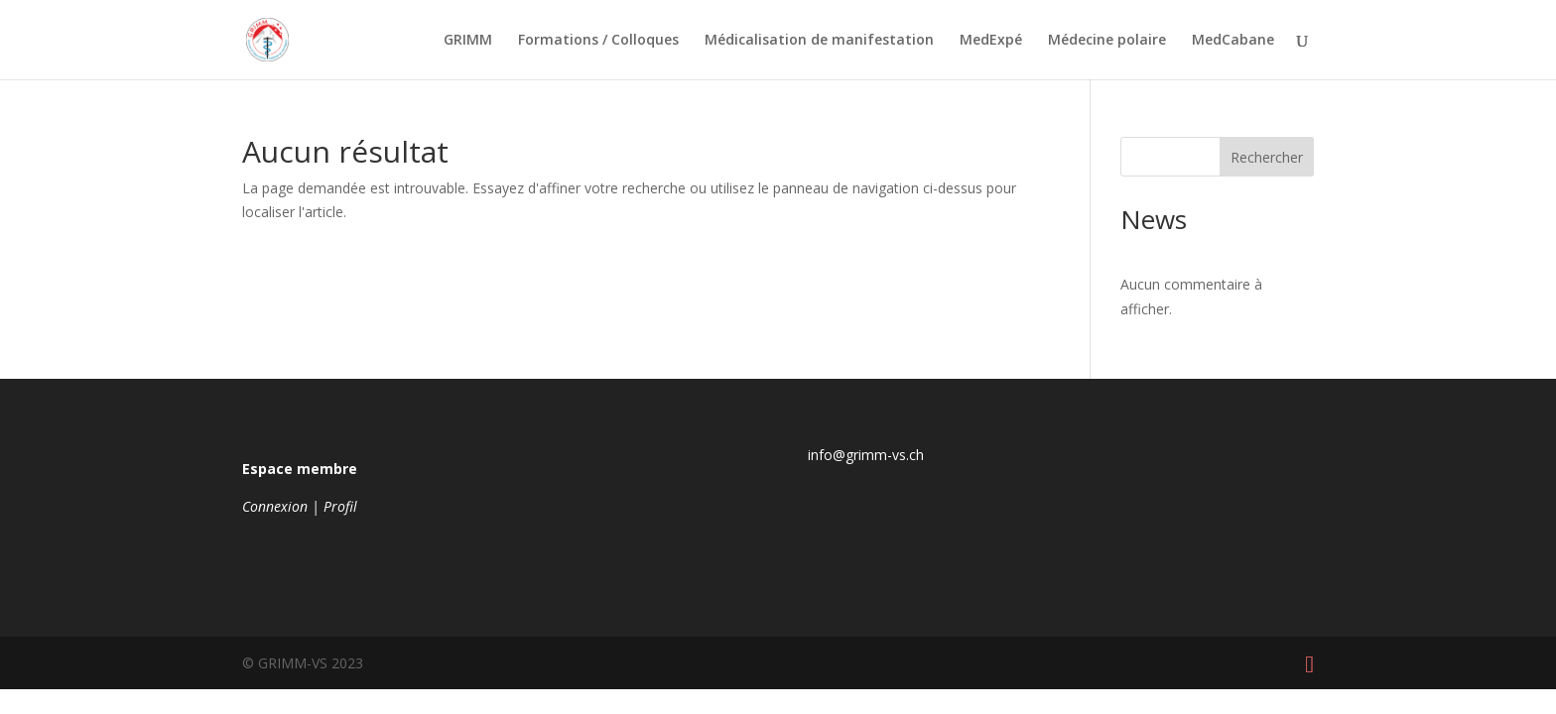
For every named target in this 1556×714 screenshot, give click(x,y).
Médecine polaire (1107, 41)
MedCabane (1233, 41)
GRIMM (468, 41)
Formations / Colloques (598, 41)
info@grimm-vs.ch (866, 454)
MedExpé (991, 41)
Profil (340, 506)
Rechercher (1267, 157)
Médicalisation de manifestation (819, 41)
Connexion (275, 506)
